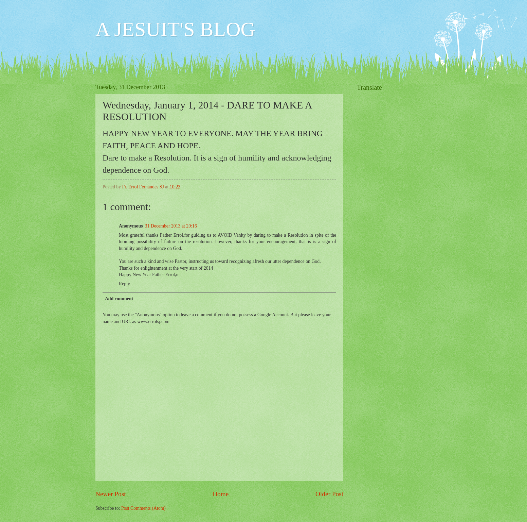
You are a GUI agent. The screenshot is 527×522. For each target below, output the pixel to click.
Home (221, 494)
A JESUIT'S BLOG (175, 29)
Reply (124, 283)
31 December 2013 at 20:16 (171, 226)
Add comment (119, 298)
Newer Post (110, 494)
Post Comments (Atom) (143, 508)
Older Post (329, 494)
